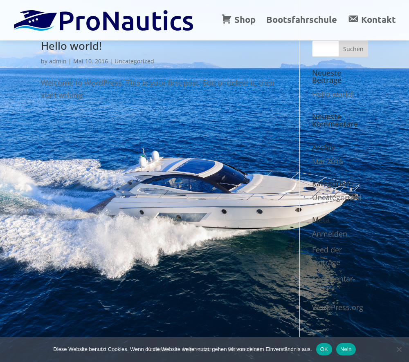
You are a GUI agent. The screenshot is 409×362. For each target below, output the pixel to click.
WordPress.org (337, 307)
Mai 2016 (327, 161)
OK (324, 349)
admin (58, 61)
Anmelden (329, 234)
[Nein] (399, 349)
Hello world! (71, 45)
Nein (346, 349)
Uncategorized (134, 61)
